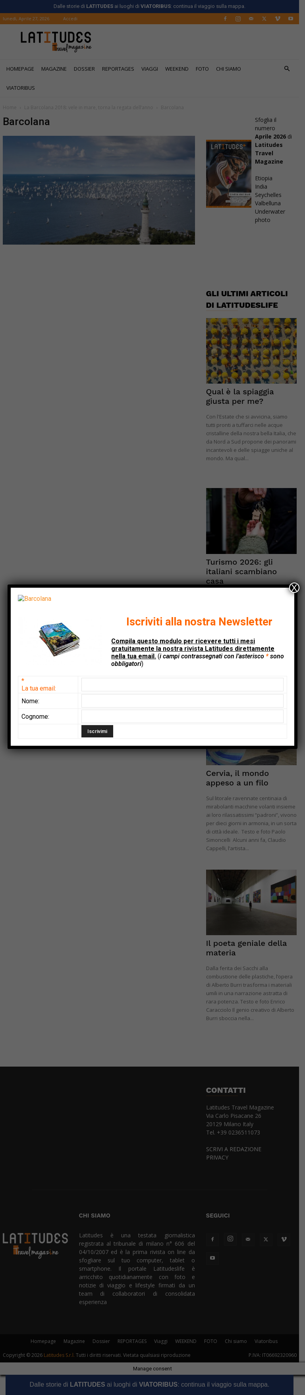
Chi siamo (231, 68)
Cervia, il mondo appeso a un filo (240, 777)
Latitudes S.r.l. (61, 1355)
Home (12, 107)
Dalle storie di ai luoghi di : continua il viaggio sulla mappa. (152, 1384)
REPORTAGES (121, 68)
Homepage (23, 68)
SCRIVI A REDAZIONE (236, 1149)
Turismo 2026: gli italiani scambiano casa (244, 571)
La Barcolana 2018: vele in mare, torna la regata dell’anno (91, 107)
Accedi (73, 18)
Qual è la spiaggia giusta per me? (243, 396)
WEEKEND (179, 68)
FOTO (205, 68)
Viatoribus (23, 87)
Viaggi (152, 68)
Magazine (56, 68)
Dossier (87, 68)
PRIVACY (220, 1157)
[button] (289, 69)
